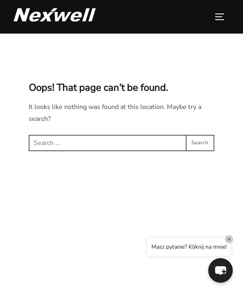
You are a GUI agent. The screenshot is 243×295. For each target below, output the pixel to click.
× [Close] (229, 239)
